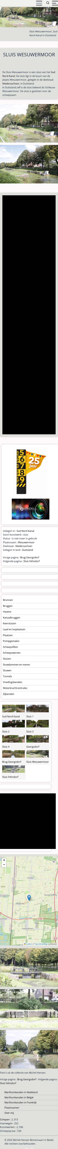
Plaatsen (8, 635)
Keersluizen (9, 623)
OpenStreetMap (41, 944)
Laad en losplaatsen (14, 629)
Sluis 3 (29, 731)
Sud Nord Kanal (25, 531)
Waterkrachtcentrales (15, 688)
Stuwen (7, 670)
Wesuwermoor (26, 542)
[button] (29, 898)
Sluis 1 (29, 716)
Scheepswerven (12, 652)
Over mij (9, 1112)
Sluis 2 (5, 731)
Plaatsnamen (11, 1107)
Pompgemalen (11, 641)
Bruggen (7, 606)
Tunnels (7, 676)
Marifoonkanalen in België (18, 1097)
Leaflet (28, 944)
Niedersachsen (10, 83)
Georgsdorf (32, 746)
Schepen (5, 1119)
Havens (7, 611)
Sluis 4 (5, 746)
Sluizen (7, 658)
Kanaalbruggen (11, 617)
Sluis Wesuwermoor (37, 761)
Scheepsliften (10, 647)
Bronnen (8, 600)
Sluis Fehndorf (31, 561)
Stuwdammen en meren (16, 664)
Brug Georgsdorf (29, 557)
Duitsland (27, 550)
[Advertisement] (28, 315)
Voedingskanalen (12, 682)
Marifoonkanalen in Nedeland (21, 1092)
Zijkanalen (8, 694)
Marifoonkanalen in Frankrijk (20, 1102)
